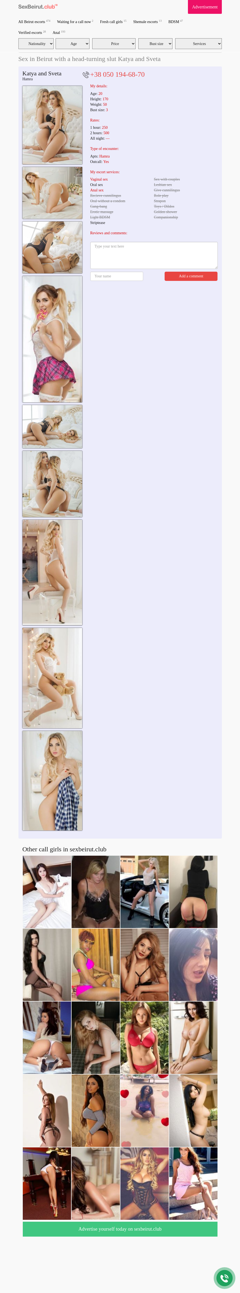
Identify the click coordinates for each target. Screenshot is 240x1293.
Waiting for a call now (75, 21)
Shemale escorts (147, 21)
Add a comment (191, 276)
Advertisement (204, 7)
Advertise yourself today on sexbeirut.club (119, 1229)
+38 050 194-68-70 (117, 74)
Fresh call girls (113, 21)
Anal (59, 32)
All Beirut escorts (34, 21)
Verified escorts (32, 32)
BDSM (175, 21)
